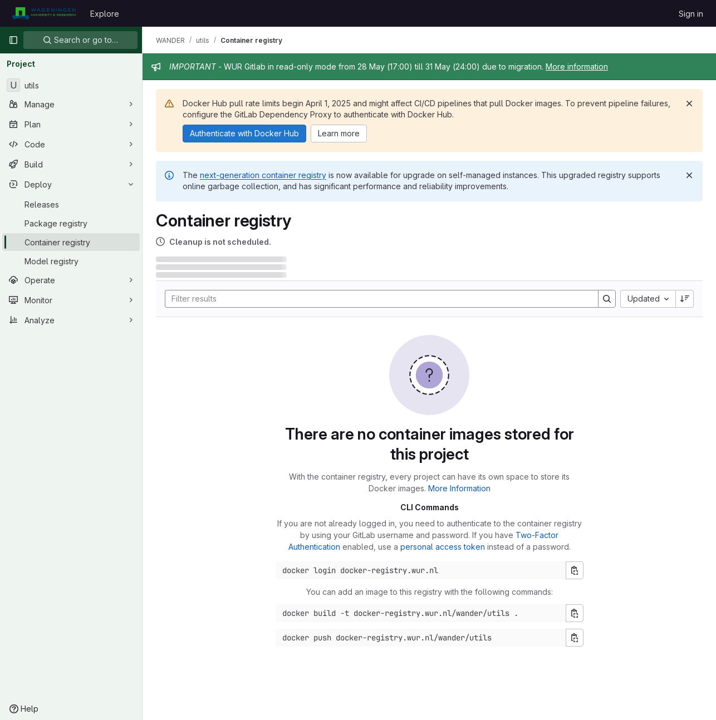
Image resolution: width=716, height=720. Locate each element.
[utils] (71, 85)
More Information (459, 488)
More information (577, 66)
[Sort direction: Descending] (685, 299)
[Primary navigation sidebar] (13, 40)
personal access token (442, 546)
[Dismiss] (689, 103)
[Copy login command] (574, 570)
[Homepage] (43, 13)
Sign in (691, 13)
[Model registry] (71, 261)
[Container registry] (71, 242)
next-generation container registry (263, 175)
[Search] (376, 298)
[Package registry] (71, 223)
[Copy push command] (574, 638)
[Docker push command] (421, 638)
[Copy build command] (574, 613)
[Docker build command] (421, 613)
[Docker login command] (421, 570)
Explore (104, 13)
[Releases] (71, 204)
